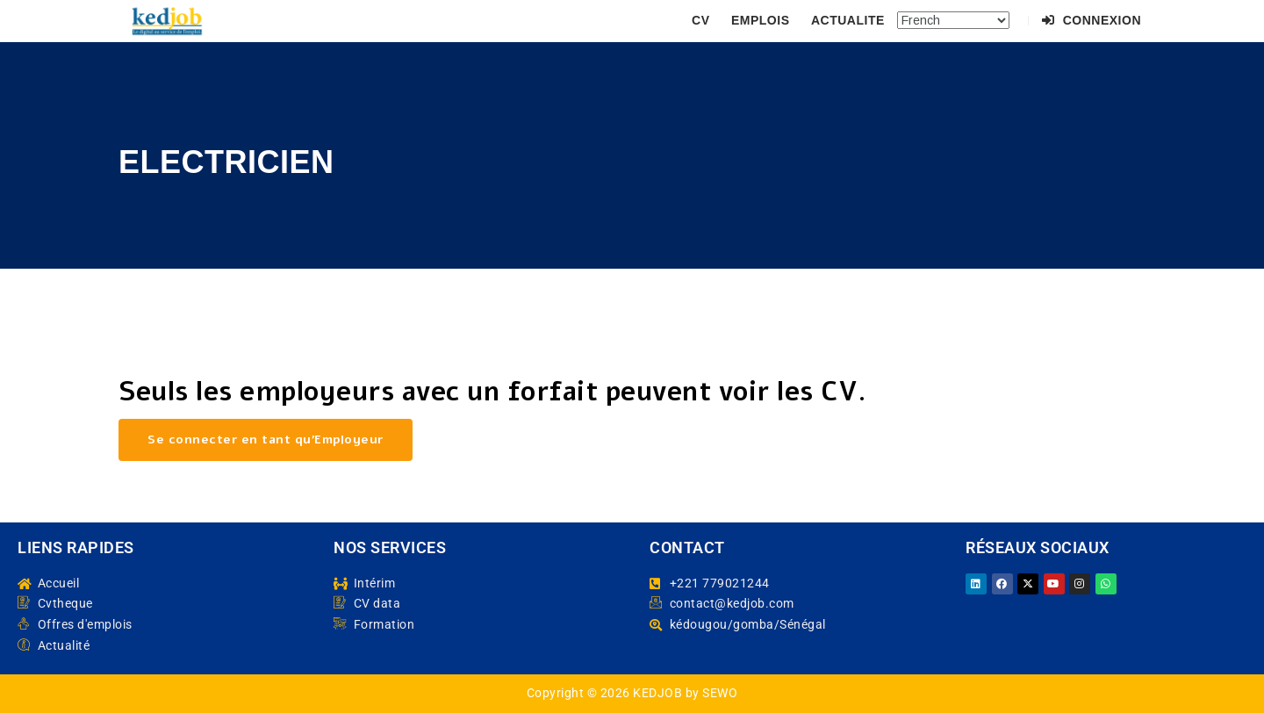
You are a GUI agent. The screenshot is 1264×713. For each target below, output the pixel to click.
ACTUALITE (848, 20)
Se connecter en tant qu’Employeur (265, 439)
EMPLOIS (760, 20)
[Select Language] (953, 20)
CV (700, 20)
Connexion (1091, 20)
